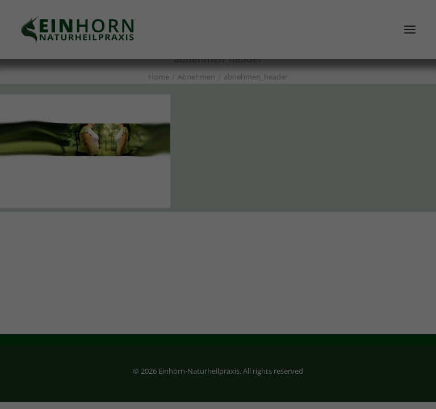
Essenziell (134, 216)
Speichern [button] (218, 290)
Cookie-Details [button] (161, 348)
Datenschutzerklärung (291, 167)
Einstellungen (238, 179)
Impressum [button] (281, 348)
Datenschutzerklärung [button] (223, 348)
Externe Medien (282, 216)
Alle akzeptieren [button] (218, 256)
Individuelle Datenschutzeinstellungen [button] (218, 323)
